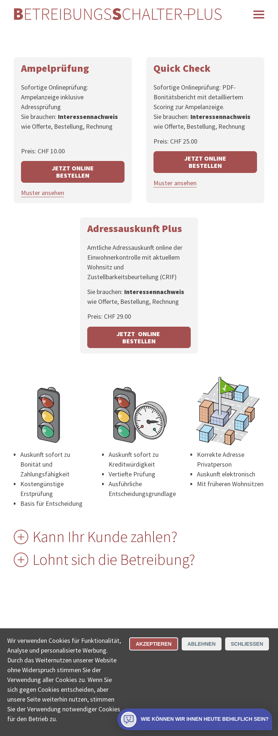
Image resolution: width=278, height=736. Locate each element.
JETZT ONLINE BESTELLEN (73, 171)
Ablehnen (202, 644)
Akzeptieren (154, 644)
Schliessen (247, 644)
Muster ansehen (42, 193)
